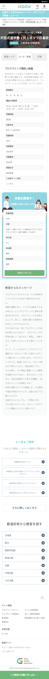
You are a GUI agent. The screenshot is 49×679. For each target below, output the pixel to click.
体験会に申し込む (24, 273)
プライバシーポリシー (10, 610)
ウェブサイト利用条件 (10, 614)
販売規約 (5, 618)
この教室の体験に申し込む (24, 675)
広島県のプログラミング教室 (36, 19)
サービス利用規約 (31, 610)
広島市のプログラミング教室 (14, 22)
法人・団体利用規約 (32, 614)
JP (3, 634)
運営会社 (5, 622)
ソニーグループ (8, 651)
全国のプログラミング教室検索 (13, 19)
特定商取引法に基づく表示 (35, 618)
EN (6, 634)
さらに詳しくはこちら (24, 508)
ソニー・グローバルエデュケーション (16, 647)
